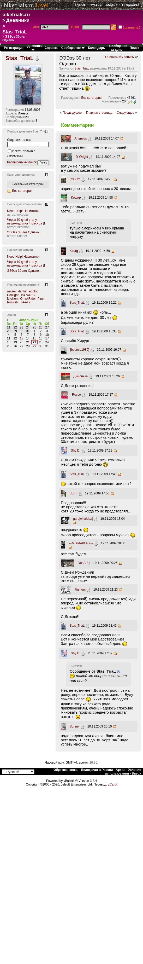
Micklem (13, 299)
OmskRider (28, 299)
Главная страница (99, 112)
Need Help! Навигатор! (23, 211)
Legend (79, 5)
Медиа (111, 5)
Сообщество (73, 48)
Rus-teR (13, 302)
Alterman (23, 227)
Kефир (76, 197)
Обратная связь (65, 770)
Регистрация (13, 48)
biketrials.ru (19, 5)
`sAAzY (25, 302)
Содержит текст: (19, 140)
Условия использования (123, 771)
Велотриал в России (97, 770)
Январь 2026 (28, 320)
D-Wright (82, 157)
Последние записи (20, 249)
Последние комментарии (24, 204)
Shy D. (75, 450)
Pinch (41, 299)
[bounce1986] (79, 349)
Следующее (125, 112)
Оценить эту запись (119, 57)
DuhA (81, 563)
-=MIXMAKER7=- (81, 543)
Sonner (75, 726)
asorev (11, 291)
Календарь (96, 48)
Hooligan (13, 295)
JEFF (74, 493)
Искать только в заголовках (21, 153)
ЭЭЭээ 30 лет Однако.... (24, 232)
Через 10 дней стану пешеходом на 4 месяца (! (26, 221)
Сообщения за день (118, 47)
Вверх (136, 773)
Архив (120, 770)
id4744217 (28, 295)
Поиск (134, 48)
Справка (51, 48)
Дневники (17, 20)
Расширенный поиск (22, 162)
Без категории (91, 98)
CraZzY (75, 179)
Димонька (80, 376)
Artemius (80, 138)
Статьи (96, 5)
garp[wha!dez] (83, 519)
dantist (22, 291)
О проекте (130, 5)
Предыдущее (72, 112)
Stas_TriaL (14, 31)
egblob (33, 291)
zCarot (112, 784)
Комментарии (111, 101)
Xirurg (74, 251)
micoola (22, 214)
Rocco (76, 394)
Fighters (80, 589)
